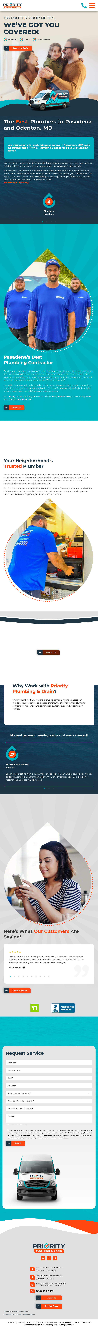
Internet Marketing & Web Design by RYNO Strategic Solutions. (49, 1329)
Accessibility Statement (11, 1315)
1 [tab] (42, 225)
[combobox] (49, 1097)
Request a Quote (20, 49)
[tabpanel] (49, 205)
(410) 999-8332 (45, 1295)
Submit (18, 1147)
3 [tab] (51, 225)
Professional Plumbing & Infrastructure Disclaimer (19, 1318)
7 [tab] (36, 981)
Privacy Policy (46, 1142)
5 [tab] (27, 981)
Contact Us (51, 656)
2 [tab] (47, 225)
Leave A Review (20, 994)
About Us (17, 411)
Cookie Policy (23, 1315)
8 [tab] (40, 981)
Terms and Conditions (81, 1326)
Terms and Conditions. (61, 1142)
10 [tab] (49, 981)
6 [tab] (32, 981)
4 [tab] (55, 225)
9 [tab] (45, 981)
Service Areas (51, 1310)
